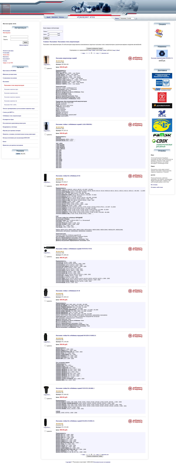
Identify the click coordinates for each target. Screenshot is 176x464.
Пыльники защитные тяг (10, 101)
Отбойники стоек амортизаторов (12, 115)
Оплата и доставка (8, 50)
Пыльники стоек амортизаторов (68, 41)
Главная (46, 41)
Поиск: (117, 18)
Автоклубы (6, 54)
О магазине (6, 52)
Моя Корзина (6, 32)
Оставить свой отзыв (157, 187)
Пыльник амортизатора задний (66, 58)
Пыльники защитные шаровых (12, 97)
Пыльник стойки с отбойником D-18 (68, 291)
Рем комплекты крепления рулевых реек (14, 123)
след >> (98, 53)
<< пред (83, 53)
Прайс (48, 17)
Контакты (55, 17)
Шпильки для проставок (10, 74)
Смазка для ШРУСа (8, 112)
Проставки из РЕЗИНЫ (9, 70)
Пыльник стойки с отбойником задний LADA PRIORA (74, 124)
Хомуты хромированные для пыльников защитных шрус (19, 108)
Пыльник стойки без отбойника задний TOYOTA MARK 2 (75, 388)
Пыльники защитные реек (11, 93)
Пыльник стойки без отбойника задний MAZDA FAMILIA (75, 421)
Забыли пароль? (23, 45)
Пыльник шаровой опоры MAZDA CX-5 (162, 58)
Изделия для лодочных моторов (11, 130)
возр (90, 50)
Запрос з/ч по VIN (8, 62)
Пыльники (6, 81)
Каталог (61, 17)
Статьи (5, 60)
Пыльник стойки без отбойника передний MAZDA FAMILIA (76, 335)
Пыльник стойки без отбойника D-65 (68, 176)
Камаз (4, 141)
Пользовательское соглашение (101, 462)
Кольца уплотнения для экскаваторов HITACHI (16, 137)
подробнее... (47, 64)
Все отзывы (154, 184)
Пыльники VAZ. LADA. (10, 104)
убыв (93, 50)
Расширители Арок (8, 119)
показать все (105, 53)
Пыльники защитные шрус (11, 89)
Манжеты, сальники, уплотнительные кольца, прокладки (19, 134)
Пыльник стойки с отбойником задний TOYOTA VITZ (74, 249)
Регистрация (6, 30)
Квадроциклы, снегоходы (10, 126)
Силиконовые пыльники (10, 78)
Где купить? (6, 58)
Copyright (68, 462)
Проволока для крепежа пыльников (13, 145)
